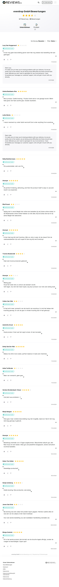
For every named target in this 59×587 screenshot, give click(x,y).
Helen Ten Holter (8, 461)
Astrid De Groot (8, 325)
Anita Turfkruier (8, 368)
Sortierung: (38, 41)
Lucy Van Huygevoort (10, 45)
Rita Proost (6, 204)
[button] (39, 2)
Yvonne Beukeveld (9, 254)
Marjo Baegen (7, 411)
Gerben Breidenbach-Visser (12, 390)
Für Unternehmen (47, 2)
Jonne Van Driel (8, 504)
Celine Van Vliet (8, 301)
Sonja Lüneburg (8, 483)
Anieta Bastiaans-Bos (10, 91)
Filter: (51, 41)
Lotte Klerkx (7, 115)
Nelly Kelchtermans (9, 159)
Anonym (5, 180)
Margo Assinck (7, 532)
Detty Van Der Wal (9, 346)
